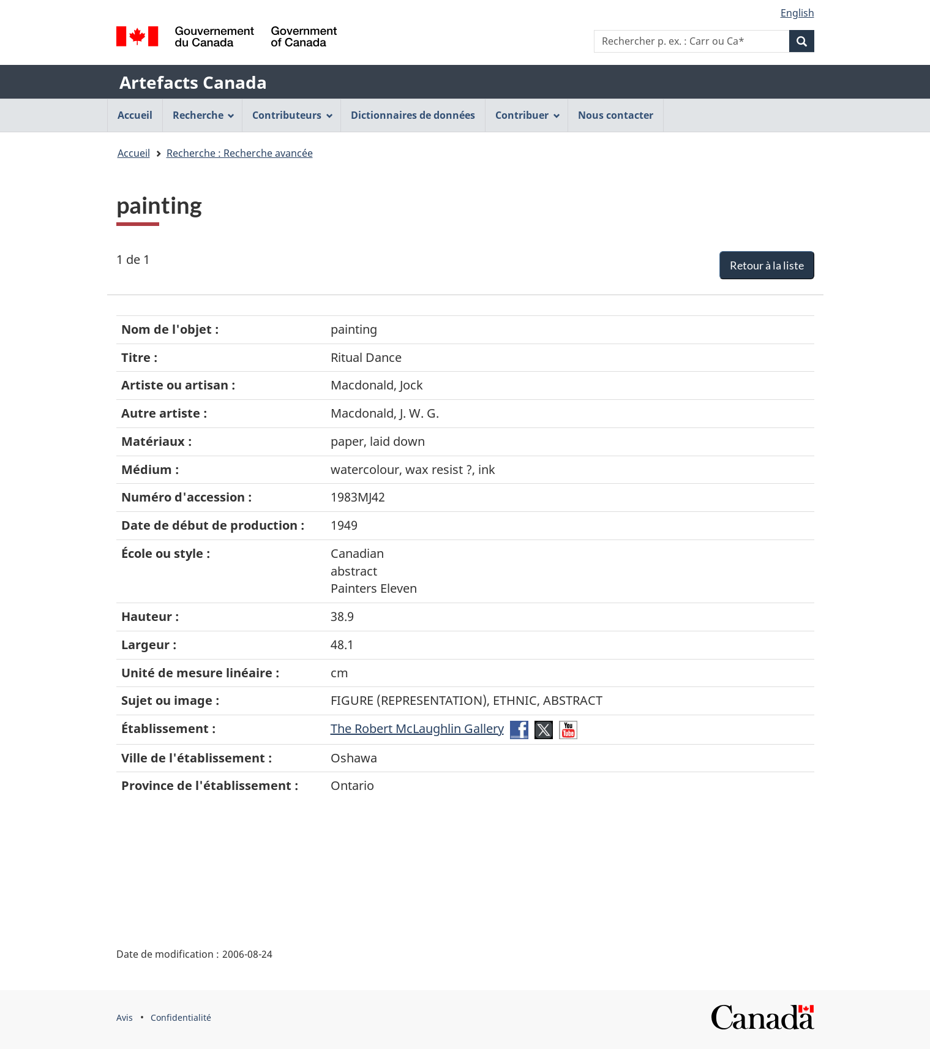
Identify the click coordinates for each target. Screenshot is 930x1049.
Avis (124, 1017)
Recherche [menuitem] (204, 115)
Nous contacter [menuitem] (615, 115)
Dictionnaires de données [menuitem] (413, 115)
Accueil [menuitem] (135, 115)
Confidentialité (181, 1017)
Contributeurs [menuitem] (292, 115)
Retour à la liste (767, 265)
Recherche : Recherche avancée (240, 153)
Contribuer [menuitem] (527, 115)
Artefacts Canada (193, 82)
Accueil (134, 153)
